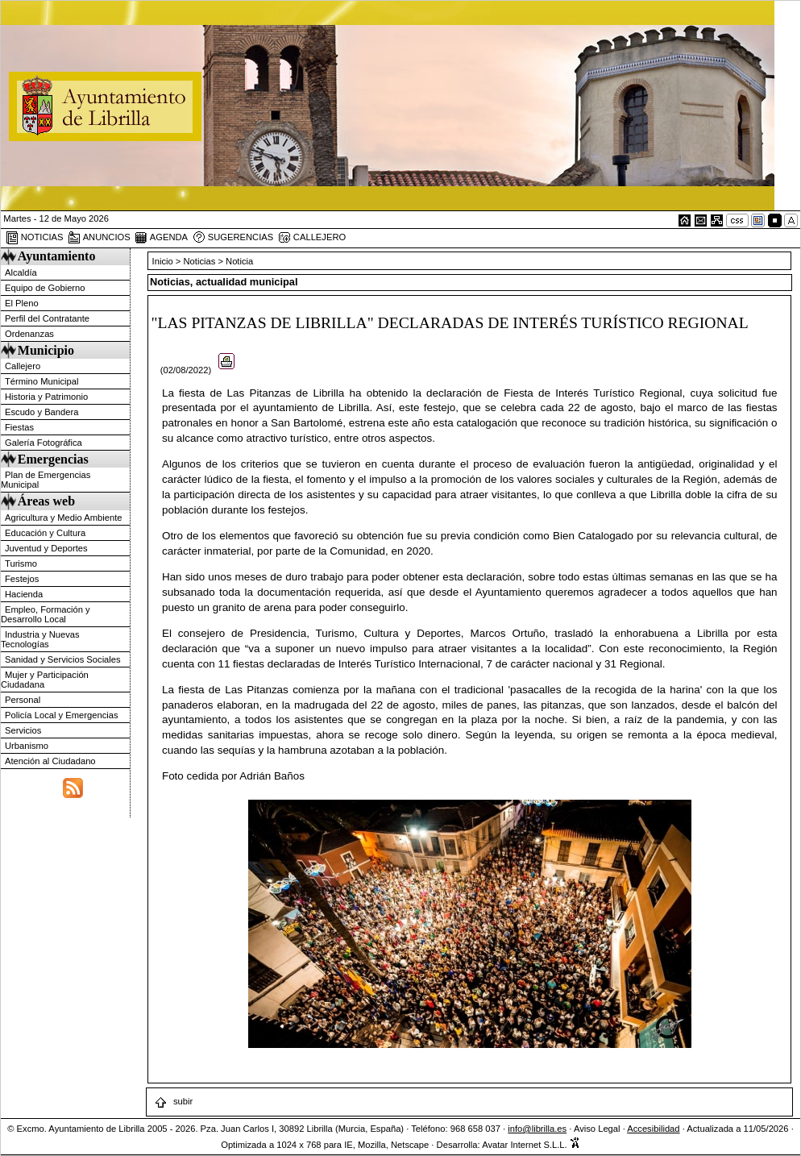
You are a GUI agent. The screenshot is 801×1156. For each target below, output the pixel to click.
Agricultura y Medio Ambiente (63, 517)
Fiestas (19, 427)
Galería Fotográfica (43, 442)
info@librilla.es (537, 1128)
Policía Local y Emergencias (61, 715)
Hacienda (24, 594)
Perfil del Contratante (47, 318)
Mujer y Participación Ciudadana (45, 679)
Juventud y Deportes (46, 548)
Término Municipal (41, 381)
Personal (22, 700)
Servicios (23, 730)
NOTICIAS (35, 237)
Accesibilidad (653, 1128)
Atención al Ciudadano (50, 761)
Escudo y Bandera (41, 412)
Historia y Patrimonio (46, 396)
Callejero (22, 366)
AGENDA (161, 237)
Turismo (21, 563)
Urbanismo (26, 746)
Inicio (164, 261)
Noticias (200, 261)
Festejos (22, 579)
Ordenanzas (29, 334)
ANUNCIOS (99, 237)
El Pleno (22, 303)
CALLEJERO (312, 237)
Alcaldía (21, 272)
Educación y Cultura (45, 533)
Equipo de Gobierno (45, 288)
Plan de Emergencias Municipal (45, 479)
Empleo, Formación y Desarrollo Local (45, 614)
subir (173, 1101)
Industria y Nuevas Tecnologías (40, 639)
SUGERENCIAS (233, 237)
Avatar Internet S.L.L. (531, 1145)
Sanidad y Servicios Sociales (63, 659)
